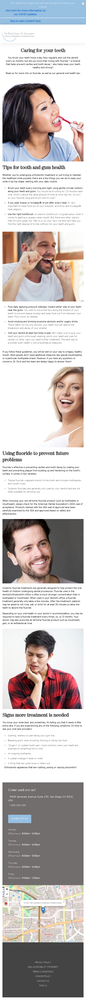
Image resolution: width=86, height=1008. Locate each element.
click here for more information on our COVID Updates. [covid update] (26, 12)
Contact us (43, 981)
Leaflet (57, 941)
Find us (43, 986)
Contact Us (19, 819)
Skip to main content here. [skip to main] (25, 21)
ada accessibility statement (43, 967)
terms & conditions (43, 972)
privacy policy (43, 962)
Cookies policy (43, 976)
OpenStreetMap (71, 941)
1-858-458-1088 (18, 805)
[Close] (83, 3)
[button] (43, 910)
